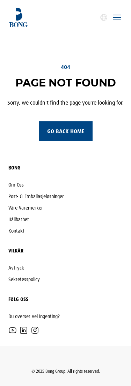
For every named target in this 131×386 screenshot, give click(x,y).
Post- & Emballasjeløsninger (36, 196)
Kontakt (16, 231)
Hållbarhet (18, 219)
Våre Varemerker (25, 208)
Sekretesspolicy (24, 279)
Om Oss (16, 185)
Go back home (65, 131)
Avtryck (16, 268)
